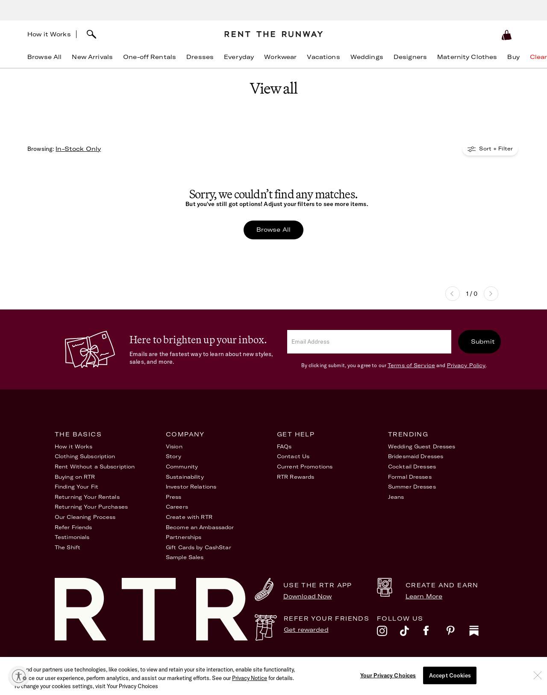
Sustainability (185, 477)
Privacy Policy (466, 365)
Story (174, 456)
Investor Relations (191, 486)
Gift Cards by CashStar (198, 547)
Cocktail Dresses (412, 466)
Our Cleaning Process (85, 517)
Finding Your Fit (76, 486)
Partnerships (183, 537)
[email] (369, 341)
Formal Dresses (410, 477)
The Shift (67, 547)
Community (182, 466)
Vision (174, 446)
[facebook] (434, 633)
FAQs (284, 446)
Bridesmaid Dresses (415, 456)
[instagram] (388, 633)
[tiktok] (411, 633)
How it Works (49, 34)
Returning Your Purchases (91, 507)
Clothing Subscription (85, 456)
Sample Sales (184, 557)
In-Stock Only (78, 149)
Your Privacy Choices (462, 664)
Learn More (424, 596)
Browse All (273, 229)
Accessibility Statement (362, 664)
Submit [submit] (483, 341)
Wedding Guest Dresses (422, 446)
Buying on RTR (75, 477)
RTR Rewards (295, 477)
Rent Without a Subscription (95, 466)
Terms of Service (411, 365)
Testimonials (72, 537)
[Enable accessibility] (19, 676)
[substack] (480, 633)
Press (174, 497)
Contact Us (293, 456)
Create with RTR (189, 517)
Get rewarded (306, 629)
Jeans (396, 497)
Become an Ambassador (200, 527)
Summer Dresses (412, 486)
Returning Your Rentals (87, 497)
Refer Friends (73, 527)
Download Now (307, 596)
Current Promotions (304, 466)
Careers (177, 507)
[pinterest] (457, 633)
